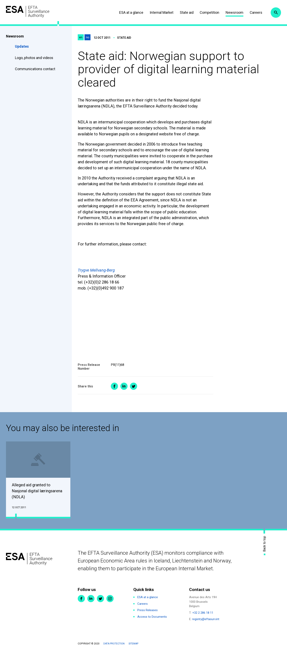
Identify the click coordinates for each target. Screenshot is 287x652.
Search (275, 12)
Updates (22, 46)
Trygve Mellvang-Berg (96, 270)
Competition (208, 12)
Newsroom (233, 12)
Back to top (264, 544)
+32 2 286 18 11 (202, 613)
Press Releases (147, 610)
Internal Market (160, 12)
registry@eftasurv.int (205, 619)
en (80, 37)
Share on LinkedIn (124, 386)
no (87, 37)
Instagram (110, 599)
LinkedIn (90, 599)
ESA (29, 12)
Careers (255, 12)
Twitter (100, 599)
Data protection (114, 643)
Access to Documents (152, 617)
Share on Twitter (133, 386)
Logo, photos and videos (34, 58)
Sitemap (133, 643)
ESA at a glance (130, 12)
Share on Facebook (114, 386)
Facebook (81, 599)
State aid (186, 12)
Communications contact (35, 69)
